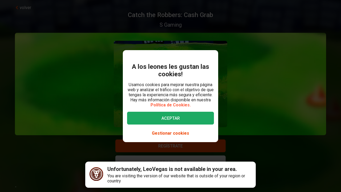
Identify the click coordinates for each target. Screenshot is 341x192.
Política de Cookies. (171, 104)
